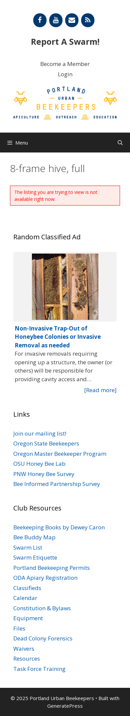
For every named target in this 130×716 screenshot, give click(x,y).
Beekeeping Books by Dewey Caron (59, 527)
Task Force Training (39, 669)
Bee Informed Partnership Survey (56, 484)
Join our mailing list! (39, 433)
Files (19, 628)
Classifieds (27, 588)
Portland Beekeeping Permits (51, 567)
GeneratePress (65, 705)
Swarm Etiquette (35, 557)
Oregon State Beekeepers (46, 443)
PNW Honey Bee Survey (43, 474)
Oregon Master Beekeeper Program (59, 453)
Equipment (28, 618)
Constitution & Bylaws (42, 608)
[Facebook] (40, 20)
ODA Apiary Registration (45, 577)
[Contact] (71, 20)
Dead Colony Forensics (42, 638)
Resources (26, 658)
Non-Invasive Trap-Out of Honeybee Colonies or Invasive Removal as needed (58, 337)
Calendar (25, 598)
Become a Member (65, 64)
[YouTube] (56, 20)
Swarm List (27, 547)
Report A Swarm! (65, 41)
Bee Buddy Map (34, 537)
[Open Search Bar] (120, 142)
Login (65, 74)
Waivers (23, 648)
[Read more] (100, 390)
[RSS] (87, 20)
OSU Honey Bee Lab (39, 463)
